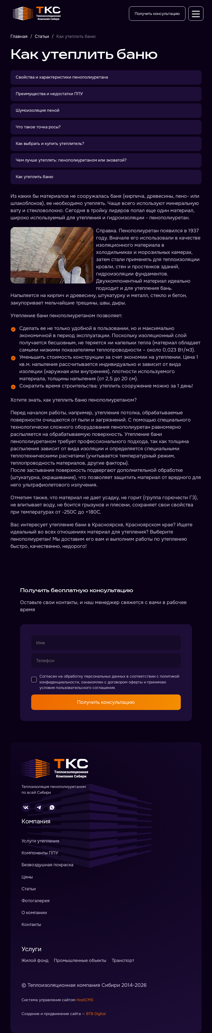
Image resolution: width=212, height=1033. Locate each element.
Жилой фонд (35, 960)
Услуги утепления (40, 841)
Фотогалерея (36, 901)
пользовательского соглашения (85, 687)
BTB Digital (96, 1013)
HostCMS (84, 999)
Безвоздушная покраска (47, 865)
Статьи (29, 889)
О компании (34, 912)
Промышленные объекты (80, 960)
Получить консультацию (157, 13)
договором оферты (125, 682)
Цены (27, 877)
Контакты (31, 924)
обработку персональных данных (94, 676)
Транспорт (123, 960)
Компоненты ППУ (40, 853)
